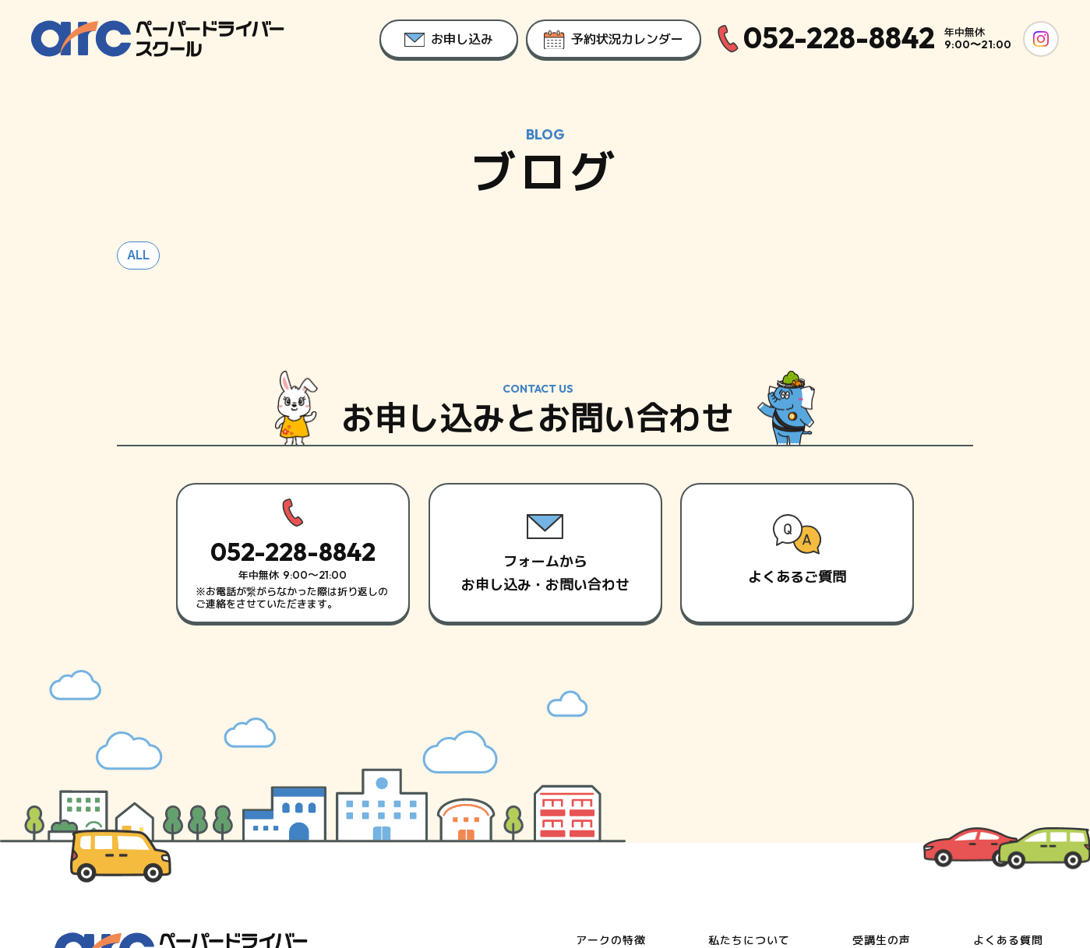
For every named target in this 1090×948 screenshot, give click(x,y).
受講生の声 (881, 766)
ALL (138, 272)
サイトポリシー (784, 876)
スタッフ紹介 (611, 795)
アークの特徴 (611, 766)
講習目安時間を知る (760, 823)
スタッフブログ (893, 823)
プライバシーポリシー (903, 876)
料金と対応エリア (622, 823)
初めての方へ (743, 795)
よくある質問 (1008, 766)
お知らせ (875, 795)
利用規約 (1004, 876)
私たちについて (749, 766)
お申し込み (1002, 795)
